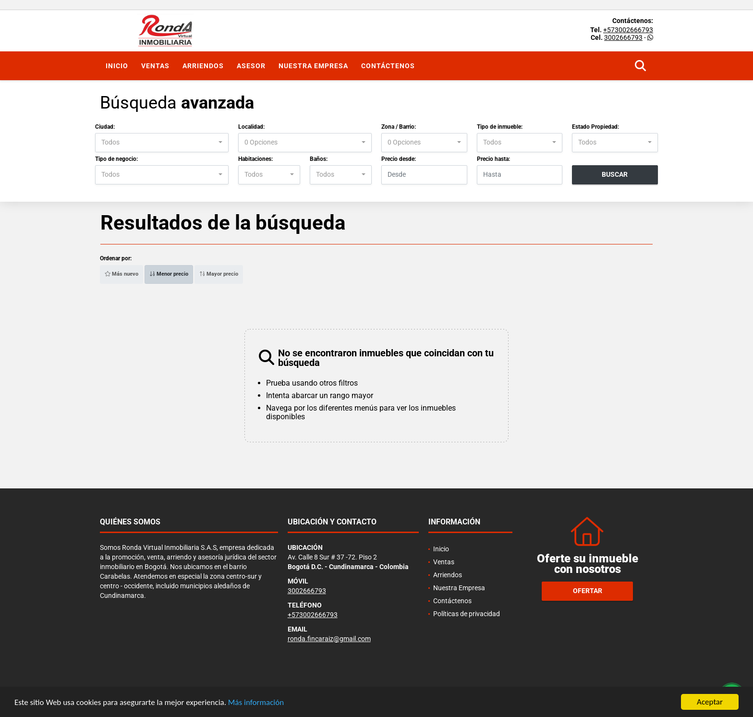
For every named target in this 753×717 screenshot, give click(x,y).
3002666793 (623, 37)
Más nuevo (121, 274)
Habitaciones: (255, 159)
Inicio (117, 66)
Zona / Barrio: (398, 126)
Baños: (319, 159)
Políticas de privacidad (466, 614)
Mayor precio (218, 274)
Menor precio (168, 274)
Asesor (251, 66)
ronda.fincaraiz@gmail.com (329, 639)
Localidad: (251, 126)
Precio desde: (398, 159)
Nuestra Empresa (313, 66)
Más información (256, 703)
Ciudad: (105, 126)
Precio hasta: (493, 159)
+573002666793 (628, 30)
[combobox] (162, 142)
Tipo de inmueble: (499, 126)
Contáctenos (388, 66)
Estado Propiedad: (595, 126)
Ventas (155, 66)
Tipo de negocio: (116, 159)
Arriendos (203, 66)
